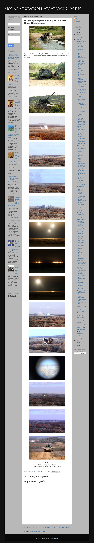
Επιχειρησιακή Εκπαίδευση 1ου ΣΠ (81, 292)
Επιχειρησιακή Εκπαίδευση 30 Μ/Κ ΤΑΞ (81, 135)
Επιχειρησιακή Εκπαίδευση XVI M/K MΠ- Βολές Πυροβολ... (81, 270)
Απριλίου (80, 325)
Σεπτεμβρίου (80, 311)
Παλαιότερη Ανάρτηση (61, 527)
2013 (77, 342)
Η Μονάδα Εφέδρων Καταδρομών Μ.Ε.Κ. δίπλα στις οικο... (81, 285)
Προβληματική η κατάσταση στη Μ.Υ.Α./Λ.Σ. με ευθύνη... (81, 245)
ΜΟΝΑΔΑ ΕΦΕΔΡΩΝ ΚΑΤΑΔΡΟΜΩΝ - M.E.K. (43, 9)
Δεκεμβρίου (80, 41)
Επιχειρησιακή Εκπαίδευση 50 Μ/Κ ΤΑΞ (81, 165)
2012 (77, 345)
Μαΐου (79, 322)
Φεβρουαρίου (81, 329)
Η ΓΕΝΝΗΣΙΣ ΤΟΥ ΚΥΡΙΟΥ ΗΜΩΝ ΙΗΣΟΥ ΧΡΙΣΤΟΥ (81, 105)
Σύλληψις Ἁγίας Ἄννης (81, 228)
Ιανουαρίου (80, 333)
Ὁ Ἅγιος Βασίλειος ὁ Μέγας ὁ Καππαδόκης (81, 56)
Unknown (78, 21)
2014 (77, 340)
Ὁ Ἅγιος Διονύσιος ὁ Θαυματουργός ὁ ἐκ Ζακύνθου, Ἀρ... (81, 157)
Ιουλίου (79, 317)
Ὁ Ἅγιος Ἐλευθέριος (81, 183)
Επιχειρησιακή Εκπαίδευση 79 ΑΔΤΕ (81, 179)
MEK (77, 18)
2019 (77, 32)
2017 (77, 37)
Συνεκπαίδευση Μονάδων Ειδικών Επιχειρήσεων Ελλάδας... (81, 199)
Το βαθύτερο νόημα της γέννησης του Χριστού (81, 215)
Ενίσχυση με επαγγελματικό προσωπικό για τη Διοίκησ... (81, 148)
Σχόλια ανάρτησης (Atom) (38, 531)
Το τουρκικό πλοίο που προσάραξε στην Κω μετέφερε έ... (81, 63)
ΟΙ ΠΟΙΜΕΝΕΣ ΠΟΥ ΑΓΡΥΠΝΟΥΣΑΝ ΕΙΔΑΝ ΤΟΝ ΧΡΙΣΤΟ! (81, 89)
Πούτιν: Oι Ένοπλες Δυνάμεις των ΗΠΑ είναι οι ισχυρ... (81, 97)
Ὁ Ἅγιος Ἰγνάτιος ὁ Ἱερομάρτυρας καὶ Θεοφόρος (81, 141)
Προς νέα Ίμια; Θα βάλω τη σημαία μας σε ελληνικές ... (81, 234)
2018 (77, 34)
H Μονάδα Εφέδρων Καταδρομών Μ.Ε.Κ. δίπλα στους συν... (81, 121)
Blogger (56, 538)
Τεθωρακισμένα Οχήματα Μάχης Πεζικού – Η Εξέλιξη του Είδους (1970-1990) (13, 57)
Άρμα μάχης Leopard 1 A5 (12, 222)
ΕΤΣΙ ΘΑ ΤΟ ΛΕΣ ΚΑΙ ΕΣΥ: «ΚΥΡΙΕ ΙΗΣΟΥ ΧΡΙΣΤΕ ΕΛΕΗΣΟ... (81, 190)
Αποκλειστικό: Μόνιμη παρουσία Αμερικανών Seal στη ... (81, 222)
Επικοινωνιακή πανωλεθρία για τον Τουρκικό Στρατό (81, 113)
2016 (77, 39)
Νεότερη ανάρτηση (31, 527)
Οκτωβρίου (80, 309)
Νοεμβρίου (80, 306)
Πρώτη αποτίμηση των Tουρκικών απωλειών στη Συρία (81, 72)
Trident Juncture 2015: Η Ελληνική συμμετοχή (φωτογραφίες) (13, 179)
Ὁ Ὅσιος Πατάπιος (80, 239)
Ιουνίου (79, 320)
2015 (77, 338)
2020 (77, 29)
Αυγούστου (80, 315)
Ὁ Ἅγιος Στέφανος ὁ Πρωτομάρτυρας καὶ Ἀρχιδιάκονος (81, 81)
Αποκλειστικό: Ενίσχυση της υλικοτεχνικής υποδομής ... (81, 263)
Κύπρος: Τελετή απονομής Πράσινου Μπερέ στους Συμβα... (81, 172)
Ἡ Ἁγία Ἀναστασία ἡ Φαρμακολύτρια (81, 129)
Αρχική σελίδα (45, 527)
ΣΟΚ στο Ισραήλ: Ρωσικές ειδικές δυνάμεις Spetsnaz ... (81, 47)
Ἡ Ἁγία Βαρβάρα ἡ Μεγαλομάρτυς (81, 278)
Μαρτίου (79, 327)
